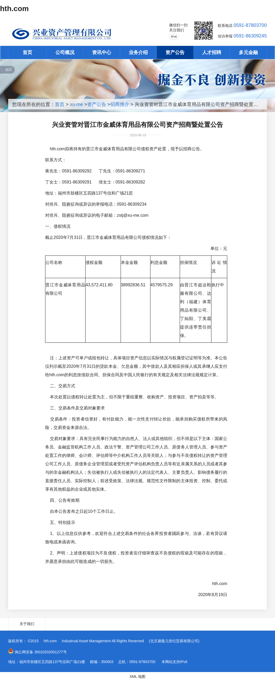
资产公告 (174, 52)
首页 (27, 52)
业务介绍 (138, 52)
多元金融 (248, 52)
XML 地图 (137, 676)
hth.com (14, 8)
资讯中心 (101, 52)
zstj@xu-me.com (132, 215)
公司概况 (64, 52)
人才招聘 (211, 52)
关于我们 (27, 624)
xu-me (76, 104)
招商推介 (119, 104)
